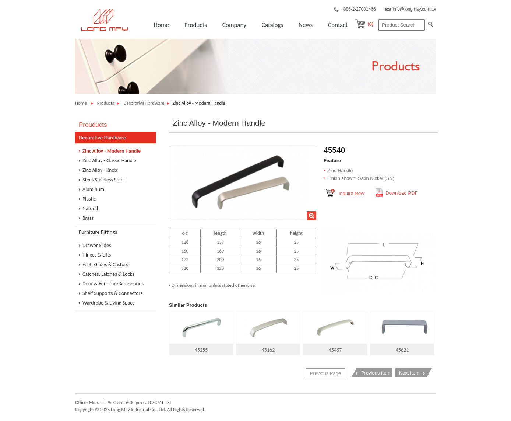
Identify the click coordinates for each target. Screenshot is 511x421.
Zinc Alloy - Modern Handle (111, 151)
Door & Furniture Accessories (113, 283)
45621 (402, 332)
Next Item (409, 373)
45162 (268, 332)
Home (161, 25)
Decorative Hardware (143, 103)
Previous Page (325, 373)
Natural (90, 208)
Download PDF (401, 193)
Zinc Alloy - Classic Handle (109, 160)
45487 (335, 332)
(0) (370, 24)
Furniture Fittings (98, 232)
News (306, 25)
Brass (88, 218)
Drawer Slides (96, 245)
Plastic (89, 199)
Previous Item (375, 373)
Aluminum (93, 189)
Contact (338, 25)
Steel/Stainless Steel (103, 179)
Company (234, 25)
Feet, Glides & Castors (105, 264)
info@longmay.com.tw (414, 9)
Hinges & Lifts (96, 255)
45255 (201, 332)
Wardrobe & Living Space (108, 303)
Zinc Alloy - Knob (99, 170)
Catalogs (272, 25)
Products (195, 25)
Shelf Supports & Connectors (112, 293)
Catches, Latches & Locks (108, 274)
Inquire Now (351, 193)
